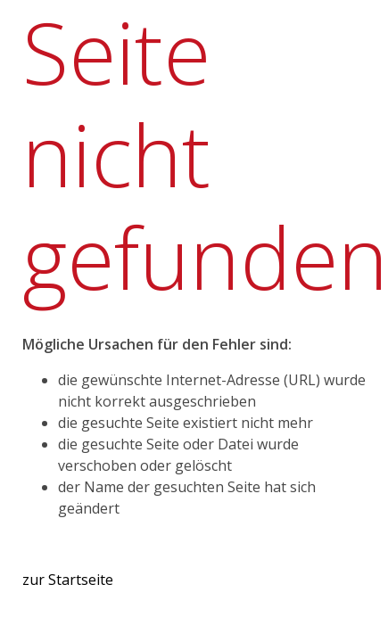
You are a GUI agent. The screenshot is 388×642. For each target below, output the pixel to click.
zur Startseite (67, 579)
